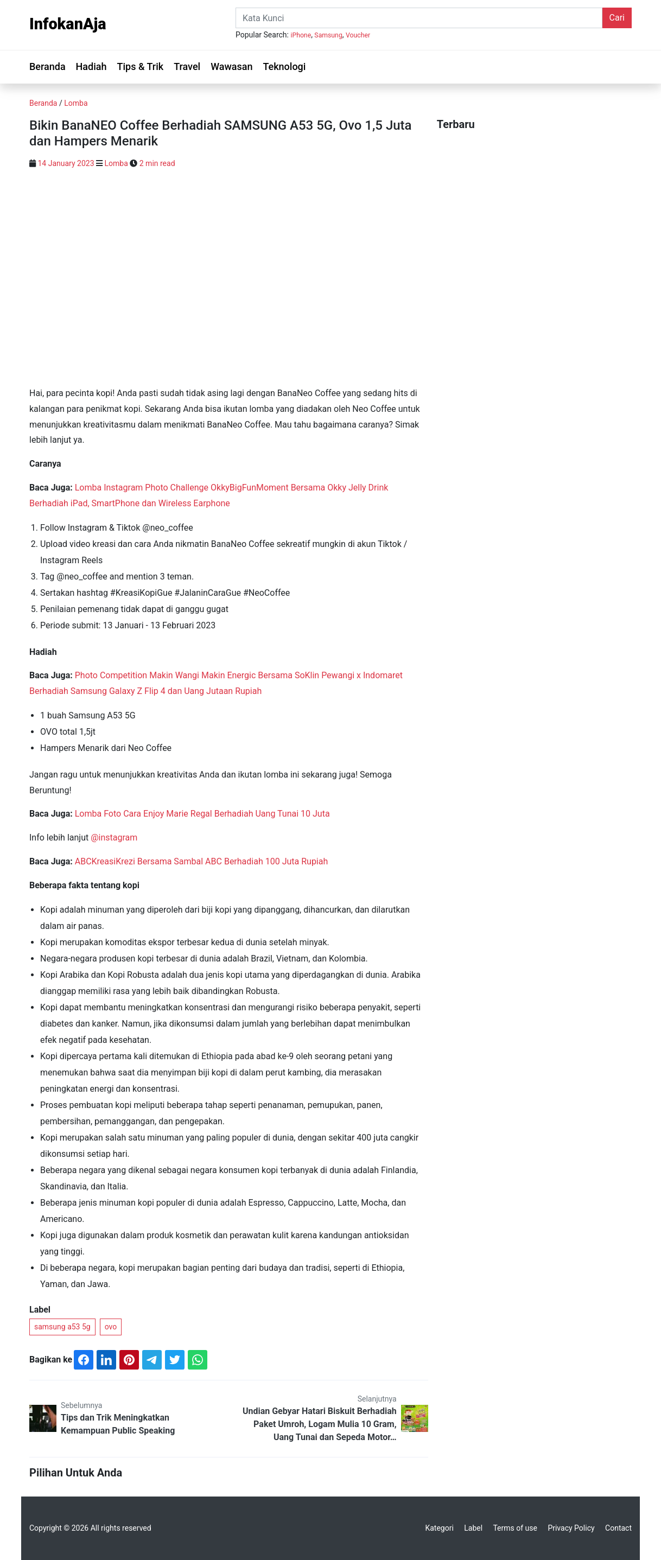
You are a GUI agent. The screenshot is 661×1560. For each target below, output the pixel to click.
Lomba (75, 103)
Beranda (47, 66)
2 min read (157, 163)
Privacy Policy (571, 1528)
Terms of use (515, 1528)
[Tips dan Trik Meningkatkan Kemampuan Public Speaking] (42, 1417)
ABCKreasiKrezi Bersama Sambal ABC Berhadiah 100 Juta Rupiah (201, 861)
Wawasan (231, 66)
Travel (187, 66)
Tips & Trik (140, 66)
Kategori (439, 1528)
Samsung (328, 35)
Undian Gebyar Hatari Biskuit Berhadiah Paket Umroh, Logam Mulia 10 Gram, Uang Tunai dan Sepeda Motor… (320, 1424)
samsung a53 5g (62, 1326)
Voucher (358, 35)
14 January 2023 (65, 163)
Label (473, 1528)
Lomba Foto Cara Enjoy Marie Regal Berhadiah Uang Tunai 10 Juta (202, 813)
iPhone (300, 35)
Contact (618, 1528)
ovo (111, 1326)
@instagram (114, 837)
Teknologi (284, 66)
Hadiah (91, 66)
